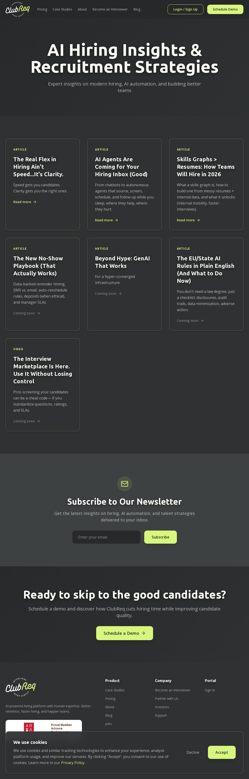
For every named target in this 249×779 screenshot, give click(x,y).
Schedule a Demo (125, 633)
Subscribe (160, 537)
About (82, 9)
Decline (192, 752)
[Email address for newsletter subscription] (106, 537)
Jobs (108, 724)
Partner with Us (166, 698)
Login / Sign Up (185, 9)
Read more (25, 202)
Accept (221, 752)
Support (161, 715)
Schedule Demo (225, 9)
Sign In (210, 690)
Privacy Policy (72, 762)
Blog (136, 9)
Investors (162, 707)
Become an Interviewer (110, 9)
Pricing (42, 9)
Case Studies (62, 9)
